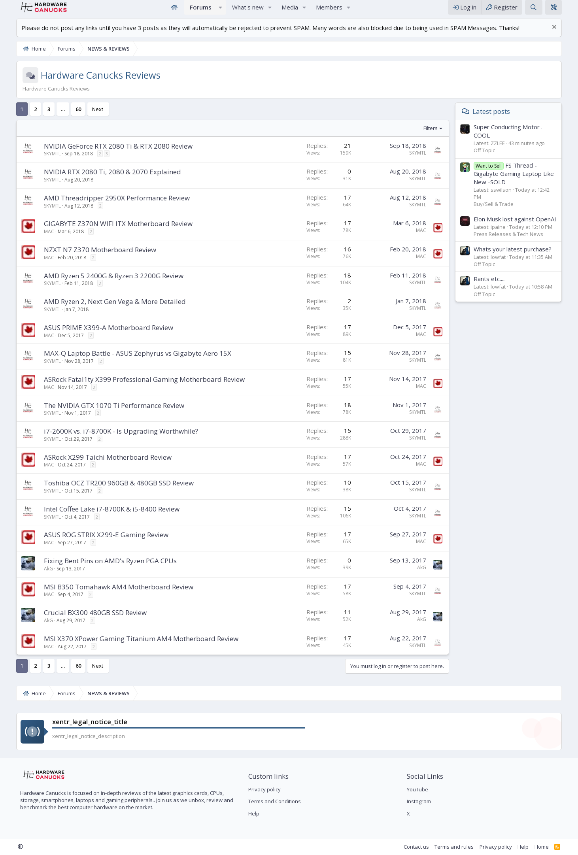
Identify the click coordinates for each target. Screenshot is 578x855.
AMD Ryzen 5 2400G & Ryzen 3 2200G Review (101, 283)
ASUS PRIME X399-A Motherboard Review (96, 335)
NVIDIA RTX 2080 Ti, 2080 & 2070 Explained (100, 179)
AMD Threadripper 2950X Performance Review (105, 205)
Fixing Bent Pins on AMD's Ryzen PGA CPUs (98, 568)
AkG (36, 576)
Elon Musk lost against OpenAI (527, 227)
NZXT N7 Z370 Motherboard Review (88, 257)
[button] (220, 11)
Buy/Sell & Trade (506, 211)
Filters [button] (443, 136)
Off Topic (496, 158)
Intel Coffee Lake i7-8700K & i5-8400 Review (99, 516)
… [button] (51, 117)
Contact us (428, 846)
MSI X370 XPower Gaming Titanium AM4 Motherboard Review (129, 646)
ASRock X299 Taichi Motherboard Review (95, 465)
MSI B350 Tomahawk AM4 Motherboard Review (106, 594)
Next (85, 117)
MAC (37, 239)
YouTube (422, 789)
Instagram (423, 801)
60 (66, 117)
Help (249, 813)
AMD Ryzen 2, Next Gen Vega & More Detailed (103, 309)
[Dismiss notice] (565, 36)
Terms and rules (466, 846)
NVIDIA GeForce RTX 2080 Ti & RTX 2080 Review (106, 154)
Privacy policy (260, 789)
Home (174, 11)
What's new (248, 11)
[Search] (545, 11)
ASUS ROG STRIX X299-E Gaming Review (94, 542)
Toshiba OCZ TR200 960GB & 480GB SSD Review (106, 490)
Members (329, 11)
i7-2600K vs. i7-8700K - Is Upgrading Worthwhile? (109, 439)
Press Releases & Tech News (520, 241)
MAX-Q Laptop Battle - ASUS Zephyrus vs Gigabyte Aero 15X (125, 361)
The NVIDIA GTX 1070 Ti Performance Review (102, 413)
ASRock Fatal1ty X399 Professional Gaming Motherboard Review (132, 387)
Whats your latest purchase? (525, 257)
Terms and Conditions (270, 801)
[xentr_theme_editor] (565, 11)
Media (289, 11)
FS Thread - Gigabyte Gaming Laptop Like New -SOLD (526, 181)
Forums (201, 11)
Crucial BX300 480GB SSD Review (83, 620)
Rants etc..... (502, 287)
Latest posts (503, 119)
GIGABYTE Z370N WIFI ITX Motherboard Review (106, 231)
